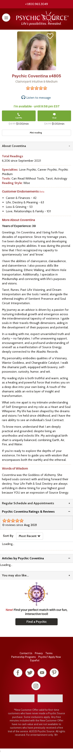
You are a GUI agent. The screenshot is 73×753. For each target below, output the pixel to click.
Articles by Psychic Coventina (23, 558)
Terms (49, 653)
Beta (41, 191)
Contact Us (26, 653)
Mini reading (36, 132)
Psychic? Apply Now (49, 656)
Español (34, 660)
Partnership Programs (23, 656)
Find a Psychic (36, 621)
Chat (54, 116)
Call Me (18, 116)
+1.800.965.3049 (36, 4)
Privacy (39, 653)
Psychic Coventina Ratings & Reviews (28, 511)
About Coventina (14, 146)
